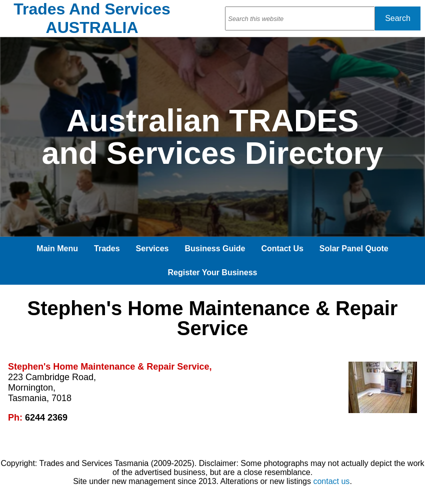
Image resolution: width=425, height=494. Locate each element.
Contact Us (282, 248)
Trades (107, 248)
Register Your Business (212, 272)
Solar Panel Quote (354, 248)
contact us (331, 481)
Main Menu (57, 248)
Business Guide (214, 248)
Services (152, 248)
